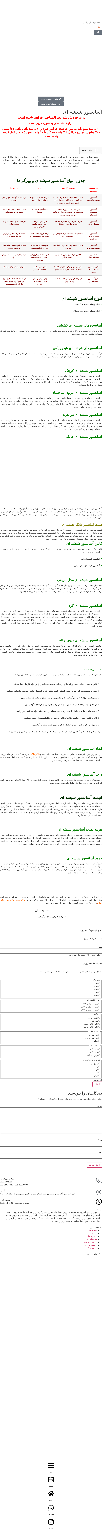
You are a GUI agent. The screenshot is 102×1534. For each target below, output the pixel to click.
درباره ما (93, 1234)
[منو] (51, 1466)
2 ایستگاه (94, 1051)
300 (96, 985)
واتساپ (51, 1515)
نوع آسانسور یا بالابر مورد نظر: (85, 956)
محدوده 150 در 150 (89, 1011)
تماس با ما (92, 1237)
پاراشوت (94, 1042)
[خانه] (51, 1495)
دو (97, 1071)
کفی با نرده (93, 1019)
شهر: (100, 948)
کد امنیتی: (98, 1081)
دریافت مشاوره (90, 1243)
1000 (95, 997)
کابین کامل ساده (91, 1025)
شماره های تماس (7, 1180)
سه (96, 1074)
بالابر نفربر (20, 901)
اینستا (51, 1529)
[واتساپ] (51, 1509)
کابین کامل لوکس (90, 1028)
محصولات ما (92, 1240)
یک (97, 1068)
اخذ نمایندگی (92, 1249)
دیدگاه (99, 1107)
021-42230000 (21, 1186)
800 (96, 994)
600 (96, 991)
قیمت (51, 1487)
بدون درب (93, 1065)
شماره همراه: (92, 940)
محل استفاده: (92, 965)
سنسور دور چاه (91, 1039)
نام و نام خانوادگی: (90, 932)
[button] (98, 33)
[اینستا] (51, 1523)
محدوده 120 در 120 (89, 1008)
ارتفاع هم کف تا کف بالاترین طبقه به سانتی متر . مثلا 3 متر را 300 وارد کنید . (70, 973)
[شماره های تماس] (99, 1181)
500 (96, 988)
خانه (51, 1501)
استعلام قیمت (91, 1246)
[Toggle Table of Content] (96, 151)
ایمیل (99, 1153)
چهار (96, 1077)
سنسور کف (93, 1036)
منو (51, 1473)
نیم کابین (94, 1022)
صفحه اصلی (92, 1231)
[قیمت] (51, 1480)
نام (100, 1141)
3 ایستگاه (94, 1054)
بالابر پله (10, 901)
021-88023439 (6, 1186)
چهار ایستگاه (92, 1057)
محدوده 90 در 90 (91, 1005)
